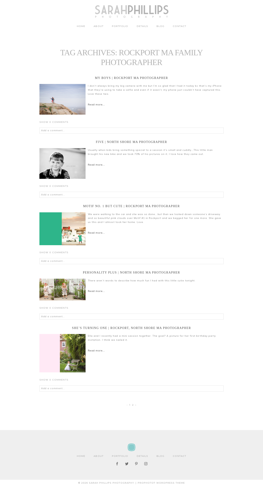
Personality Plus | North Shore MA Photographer (131, 272)
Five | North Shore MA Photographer (131, 142)
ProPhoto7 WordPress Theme (161, 482)
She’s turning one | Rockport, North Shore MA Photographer (131, 328)
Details (142, 26)
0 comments (53, 122)
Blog (160, 26)
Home (81, 26)
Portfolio (120, 26)
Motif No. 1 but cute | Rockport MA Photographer (131, 206)
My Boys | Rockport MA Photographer (131, 78)
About (98, 26)
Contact (179, 26)
